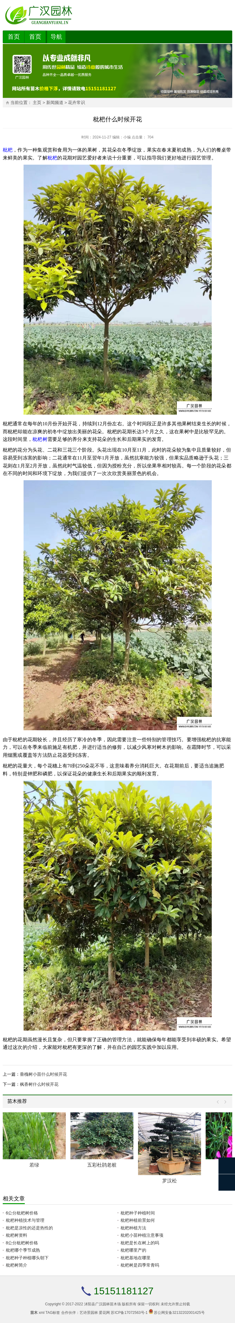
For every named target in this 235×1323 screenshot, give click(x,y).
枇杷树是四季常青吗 (140, 1265)
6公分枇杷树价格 (22, 1212)
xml (42, 1312)
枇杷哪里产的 (133, 1250)
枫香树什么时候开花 (39, 1084)
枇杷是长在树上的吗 (140, 1242)
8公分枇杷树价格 (22, 1242)
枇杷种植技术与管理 (25, 1220)
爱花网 (104, 1312)
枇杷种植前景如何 (138, 1220)
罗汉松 (169, 1180)
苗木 (34, 1312)
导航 (56, 37)
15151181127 (124, 1290)
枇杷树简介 (16, 1265)
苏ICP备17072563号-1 (129, 1312)
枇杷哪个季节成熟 (23, 1250)
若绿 (34, 1164)
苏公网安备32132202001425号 (179, 1312)
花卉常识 (76, 102)
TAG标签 (53, 1312)
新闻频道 (54, 102)
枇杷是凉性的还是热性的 (29, 1227)
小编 (127, 137)
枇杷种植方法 (133, 1227)
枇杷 (8, 149)
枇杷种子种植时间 (138, 1212)
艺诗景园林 (89, 1312)
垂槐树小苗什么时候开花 (43, 1074)
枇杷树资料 (16, 1235)
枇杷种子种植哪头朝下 (27, 1257)
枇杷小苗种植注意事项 (142, 1235)
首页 (14, 36)
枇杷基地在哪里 (136, 1257)
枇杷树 (39, 439)
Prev (219, 1102)
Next (224, 1102)
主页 (37, 102)
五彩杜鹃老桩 (102, 1164)
